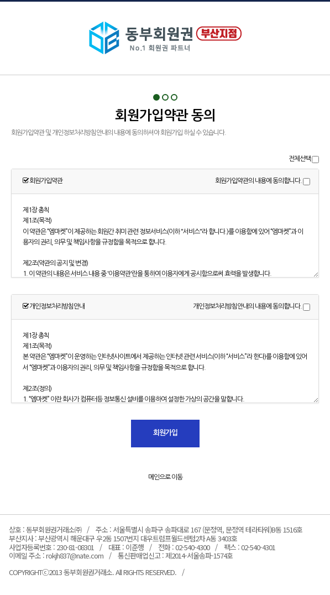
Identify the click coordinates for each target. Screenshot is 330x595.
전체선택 (300, 158)
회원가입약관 (165, 38)
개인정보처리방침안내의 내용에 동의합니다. (247, 306)
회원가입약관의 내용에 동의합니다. (258, 181)
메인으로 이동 (165, 477)
